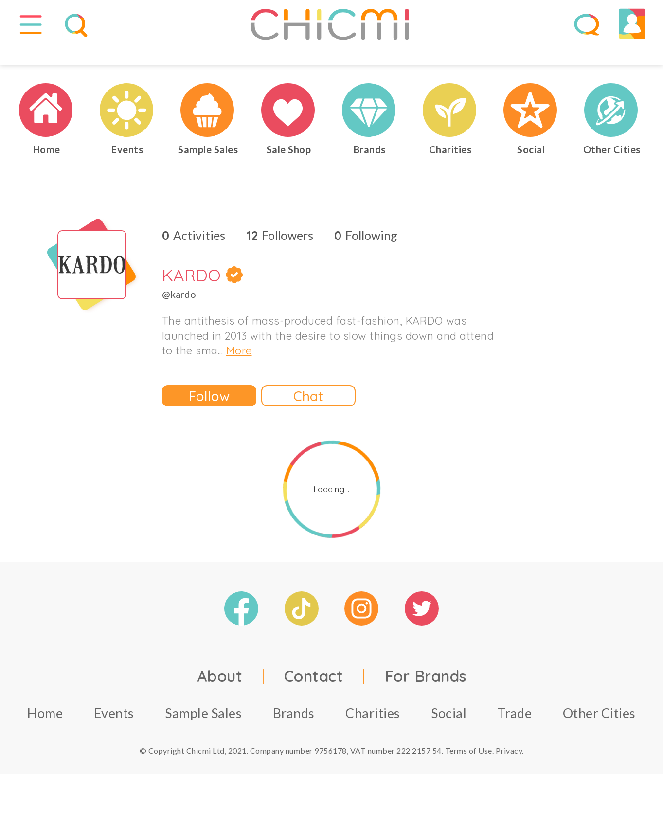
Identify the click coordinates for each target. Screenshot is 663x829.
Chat (308, 416)
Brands (294, 733)
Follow (209, 416)
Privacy (509, 770)
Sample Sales (203, 733)
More (239, 371)
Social (448, 733)
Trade (515, 733)
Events (114, 733)
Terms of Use (468, 770)
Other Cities (599, 733)
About (220, 696)
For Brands (425, 696)
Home (45, 733)
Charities (372, 733)
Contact (313, 696)
